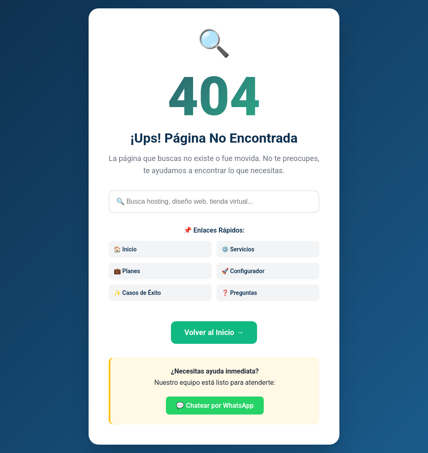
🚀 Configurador (243, 271)
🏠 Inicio (125, 249)
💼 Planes (127, 271)
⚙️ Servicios (238, 249)
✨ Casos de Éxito (137, 292)
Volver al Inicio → (214, 332)
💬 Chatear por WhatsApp (215, 405)
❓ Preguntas (239, 292)
